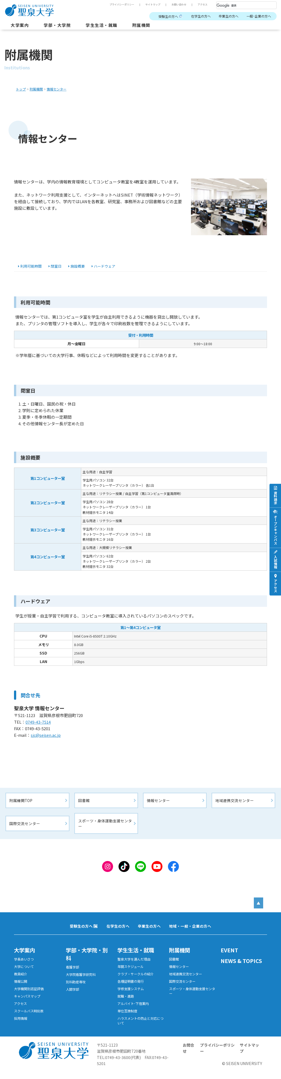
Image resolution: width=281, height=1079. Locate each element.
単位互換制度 (127, 1017)
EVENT (229, 954)
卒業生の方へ (228, 16)
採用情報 (20, 1024)
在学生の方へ (201, 16)
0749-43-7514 (39, 725)
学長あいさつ (24, 963)
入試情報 (275, 561)
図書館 (84, 804)
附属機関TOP (20, 804)
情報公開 (20, 986)
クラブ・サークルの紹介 (135, 978)
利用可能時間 (32, 266)
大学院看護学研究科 (80, 978)
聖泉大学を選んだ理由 (133, 963)
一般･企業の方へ (258, 16)
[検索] (240, 5)
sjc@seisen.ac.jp (48, 739)
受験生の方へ (168, 16)
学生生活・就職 (101, 25)
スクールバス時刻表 (29, 1017)
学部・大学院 (57, 25)
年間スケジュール (130, 970)
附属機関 (141, 25)
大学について (24, 970)
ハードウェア (109, 266)
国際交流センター (24, 827)
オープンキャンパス (275, 529)
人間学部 (72, 994)
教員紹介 (20, 978)
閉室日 (59, 266)
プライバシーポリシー (121, 5)
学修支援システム (130, 994)
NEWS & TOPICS (242, 965)
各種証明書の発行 (130, 986)
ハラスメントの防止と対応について (140, 1027)
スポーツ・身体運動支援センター (105, 827)
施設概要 (81, 266)
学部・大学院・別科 (88, 958)
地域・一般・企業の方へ (190, 930)
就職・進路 (125, 1001)
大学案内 (20, 25)
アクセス (202, 5)
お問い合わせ (179, 5)
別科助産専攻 (76, 986)
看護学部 (72, 971)
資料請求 (275, 497)
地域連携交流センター (234, 804)
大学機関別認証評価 (29, 994)
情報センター (158, 804)
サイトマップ (152, 5)
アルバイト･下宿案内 (133, 1009)
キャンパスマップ (27, 1001)
